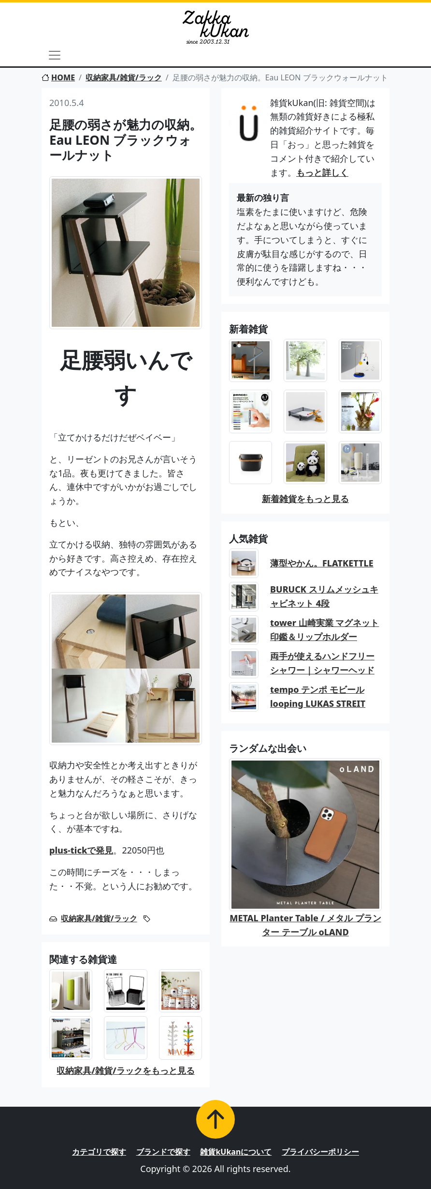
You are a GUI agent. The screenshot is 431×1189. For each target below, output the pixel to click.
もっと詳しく (322, 172)
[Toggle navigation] (54, 55)
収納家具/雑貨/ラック (124, 77)
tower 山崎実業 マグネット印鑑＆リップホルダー (324, 629)
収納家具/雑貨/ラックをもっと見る (125, 1070)
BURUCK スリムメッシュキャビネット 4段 (324, 596)
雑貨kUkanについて (236, 1151)
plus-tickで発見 (81, 850)
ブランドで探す (163, 1151)
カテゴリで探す (99, 1151)
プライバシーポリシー (320, 1151)
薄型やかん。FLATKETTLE (322, 563)
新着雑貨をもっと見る (305, 498)
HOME (58, 77)
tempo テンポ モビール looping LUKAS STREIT (317, 696)
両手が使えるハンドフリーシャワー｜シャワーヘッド (322, 663)
